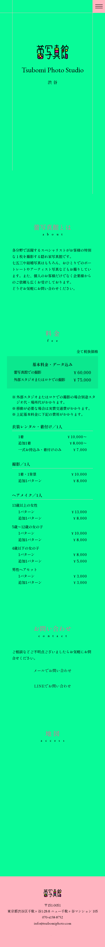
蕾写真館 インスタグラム (47, 936)
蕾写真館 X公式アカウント (58, 935)
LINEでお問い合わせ (52, 686)
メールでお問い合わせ (52, 670)
